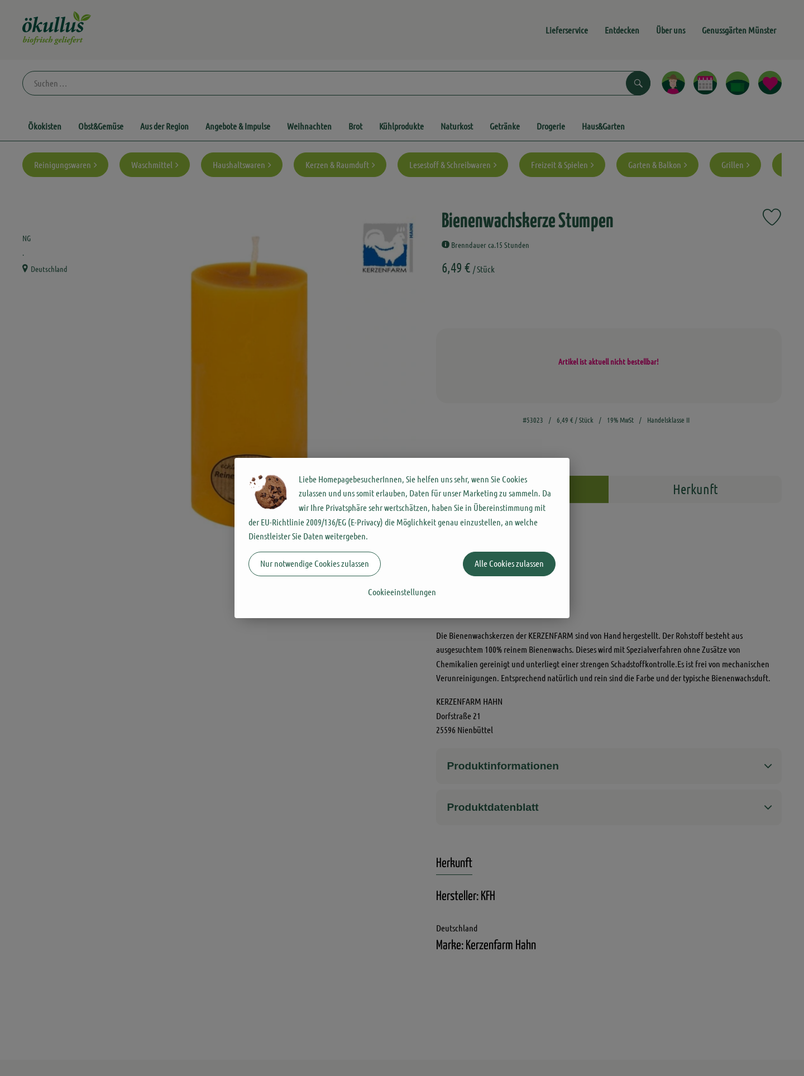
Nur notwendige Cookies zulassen (314, 563)
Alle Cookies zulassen (509, 563)
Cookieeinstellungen (402, 591)
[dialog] (402, 538)
